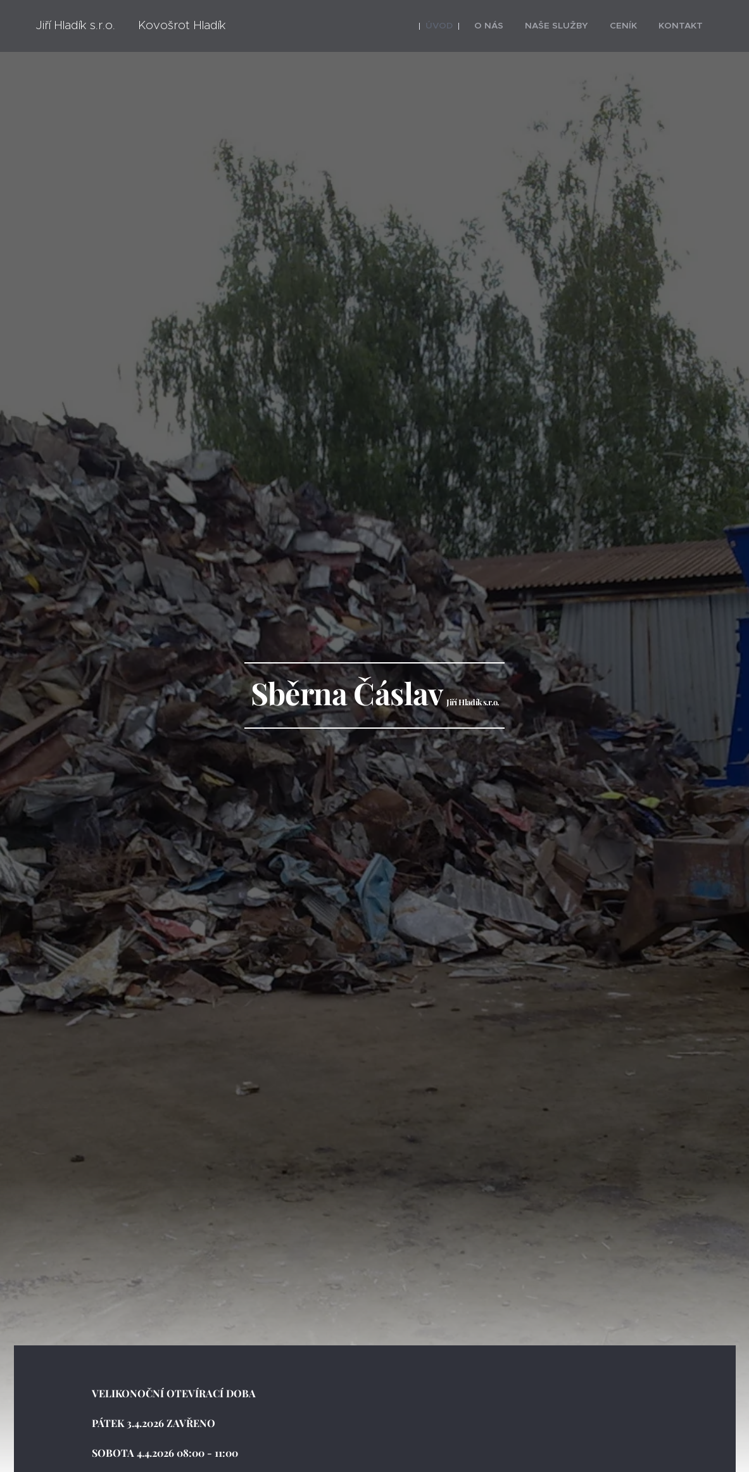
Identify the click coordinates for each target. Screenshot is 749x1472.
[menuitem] (461, 26)
